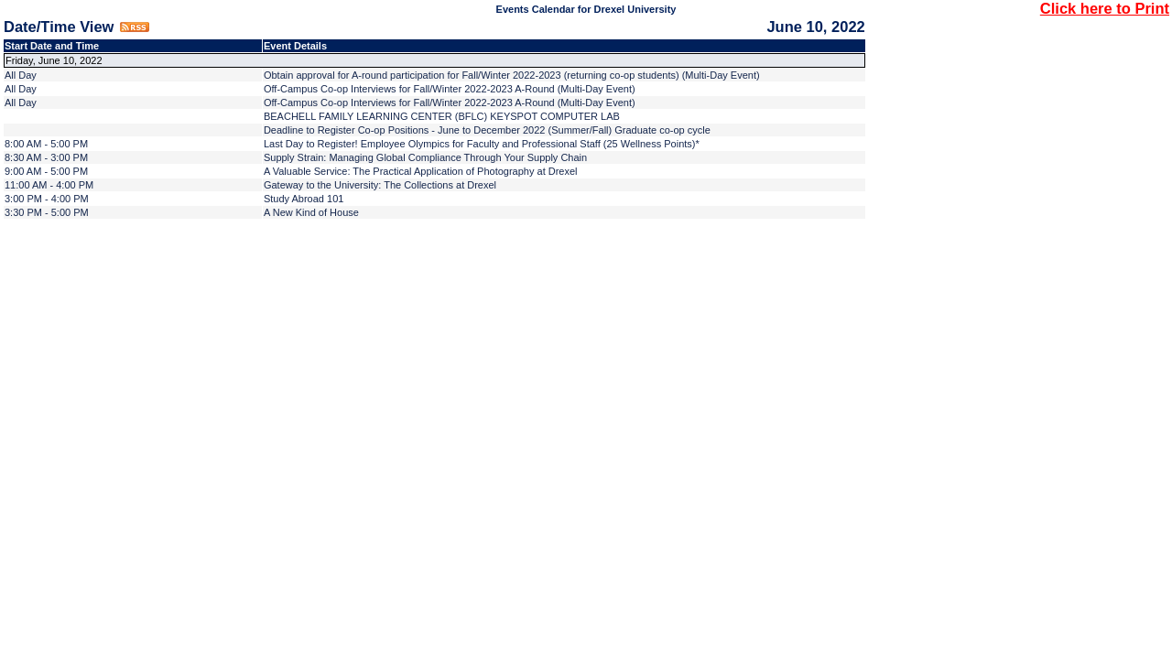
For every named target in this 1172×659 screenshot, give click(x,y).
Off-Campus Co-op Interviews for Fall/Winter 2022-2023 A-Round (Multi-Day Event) (449, 88)
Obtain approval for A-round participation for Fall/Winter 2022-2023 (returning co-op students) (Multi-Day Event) (512, 75)
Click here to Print (1104, 8)
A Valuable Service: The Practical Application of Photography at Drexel (421, 171)
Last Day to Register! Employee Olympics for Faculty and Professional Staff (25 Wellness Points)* (482, 143)
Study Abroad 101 (303, 198)
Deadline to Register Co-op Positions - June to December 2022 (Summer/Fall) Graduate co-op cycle (487, 129)
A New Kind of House (311, 212)
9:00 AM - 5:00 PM (46, 171)
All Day (21, 75)
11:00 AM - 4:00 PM (49, 184)
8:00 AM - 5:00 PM (46, 143)
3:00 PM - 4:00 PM (47, 198)
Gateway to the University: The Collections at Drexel (380, 184)
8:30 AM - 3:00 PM (46, 157)
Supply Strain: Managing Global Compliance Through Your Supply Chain (425, 157)
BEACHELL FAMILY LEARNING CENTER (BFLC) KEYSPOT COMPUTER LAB (442, 116)
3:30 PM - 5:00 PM (47, 212)
